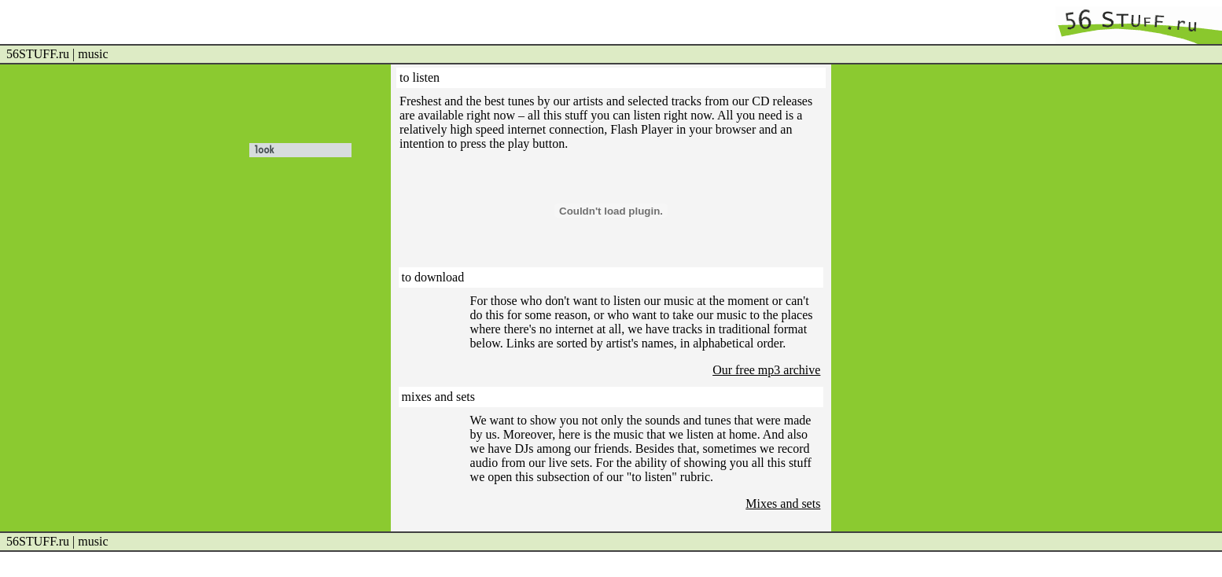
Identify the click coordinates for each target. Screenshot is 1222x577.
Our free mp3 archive (766, 370)
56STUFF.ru (37, 54)
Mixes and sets (782, 503)
